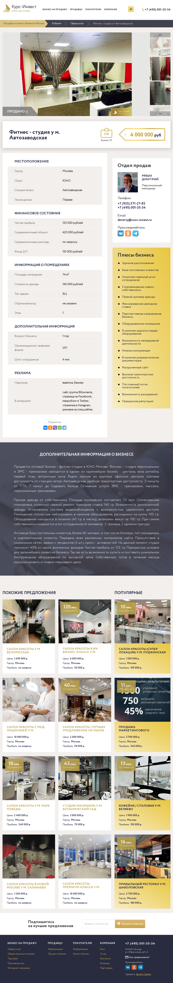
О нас (103, 954)
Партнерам (106, 968)
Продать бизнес (57, 954)
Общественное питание (21, 954)
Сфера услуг (77, 23)
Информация (55, 949)
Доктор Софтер (143, 974)
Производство (16, 963)
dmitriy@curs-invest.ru (135, 220)
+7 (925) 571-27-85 (131, 203)
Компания (110, 9)
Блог (102, 949)
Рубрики (56, 23)
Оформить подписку (130, 924)
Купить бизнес (81, 954)
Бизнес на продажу (55, 9)
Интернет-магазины (19, 968)
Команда (105, 963)
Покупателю (93, 9)
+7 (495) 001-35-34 (157, 10)
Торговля (13, 958)
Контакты (105, 958)
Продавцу (76, 9)
